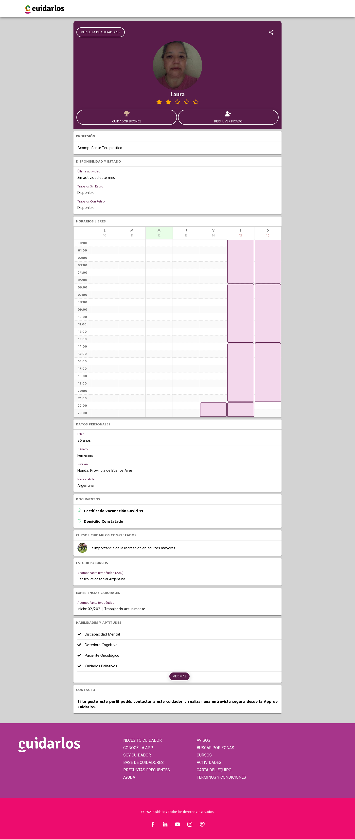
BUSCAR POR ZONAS (215, 747)
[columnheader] (104, 233)
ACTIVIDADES (209, 762)
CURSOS (204, 755)
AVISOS (203, 740)
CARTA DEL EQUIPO (214, 770)
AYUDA (129, 777)
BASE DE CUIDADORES (143, 762)
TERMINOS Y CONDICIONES (221, 777)
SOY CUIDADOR (137, 755)
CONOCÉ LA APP (138, 747)
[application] (213, 409)
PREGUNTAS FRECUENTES (146, 770)
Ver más (179, 676)
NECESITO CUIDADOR (142, 740)
